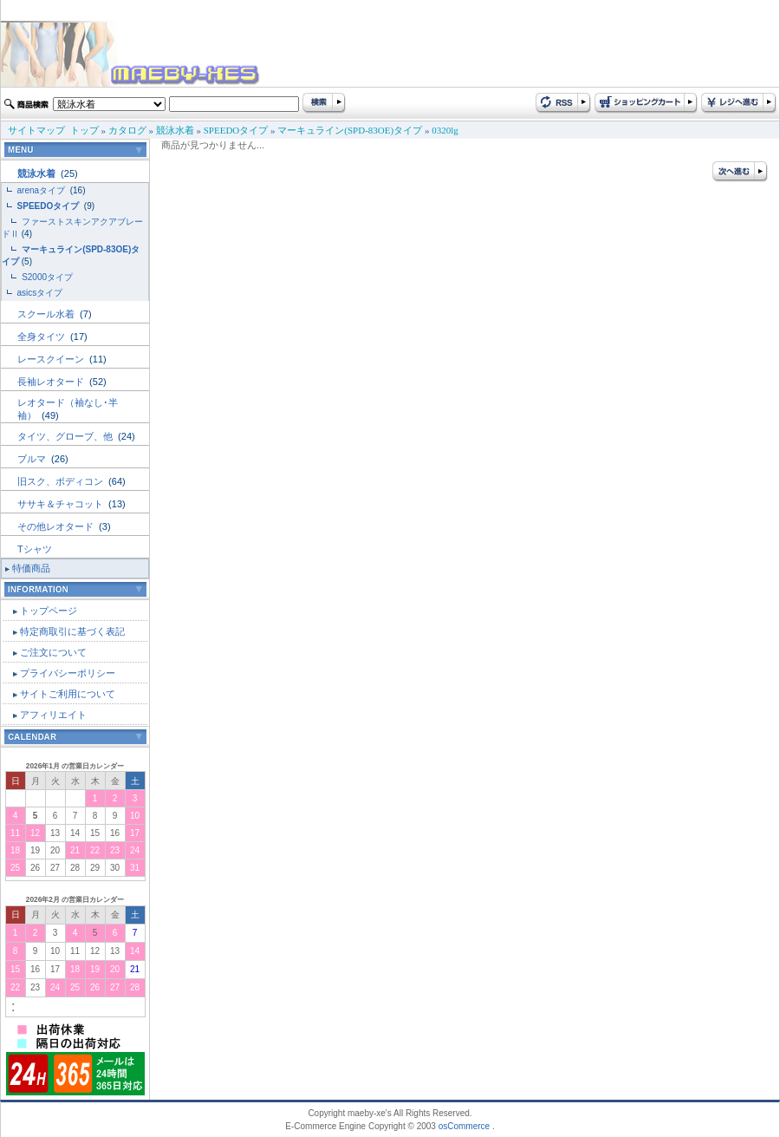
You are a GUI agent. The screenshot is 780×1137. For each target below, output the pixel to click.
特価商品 (31, 568)
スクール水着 (47, 314)
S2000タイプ (47, 277)
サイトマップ (36, 130)
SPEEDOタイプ (236, 130)
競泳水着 (175, 130)
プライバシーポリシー (67, 673)
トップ (84, 130)
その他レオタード (56, 526)
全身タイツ (42, 336)
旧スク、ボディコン (61, 481)
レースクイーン (52, 359)
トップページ (48, 610)
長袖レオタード (52, 381)
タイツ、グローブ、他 (66, 436)
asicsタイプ (41, 292)
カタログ (127, 130)
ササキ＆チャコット (61, 504)
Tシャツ (34, 549)
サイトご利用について (67, 694)
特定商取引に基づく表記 (72, 631)
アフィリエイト (53, 714)
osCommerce (464, 1126)
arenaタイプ (42, 190)
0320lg (445, 130)
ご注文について (53, 652)
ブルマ (33, 459)
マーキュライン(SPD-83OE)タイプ (349, 130)
